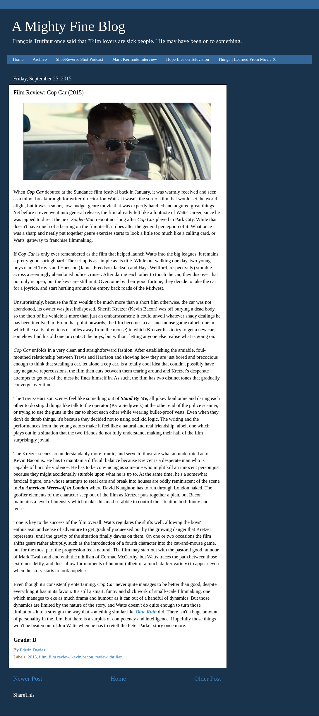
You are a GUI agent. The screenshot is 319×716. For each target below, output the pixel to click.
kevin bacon (82, 656)
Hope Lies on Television (187, 59)
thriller (115, 656)
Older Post (207, 678)
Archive (39, 59)
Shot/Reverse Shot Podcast (79, 59)
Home (18, 59)
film (43, 656)
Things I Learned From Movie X (247, 59)
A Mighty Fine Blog (68, 26)
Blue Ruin (146, 612)
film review (59, 656)
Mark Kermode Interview (134, 59)
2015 (32, 656)
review (101, 656)
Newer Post (27, 678)
